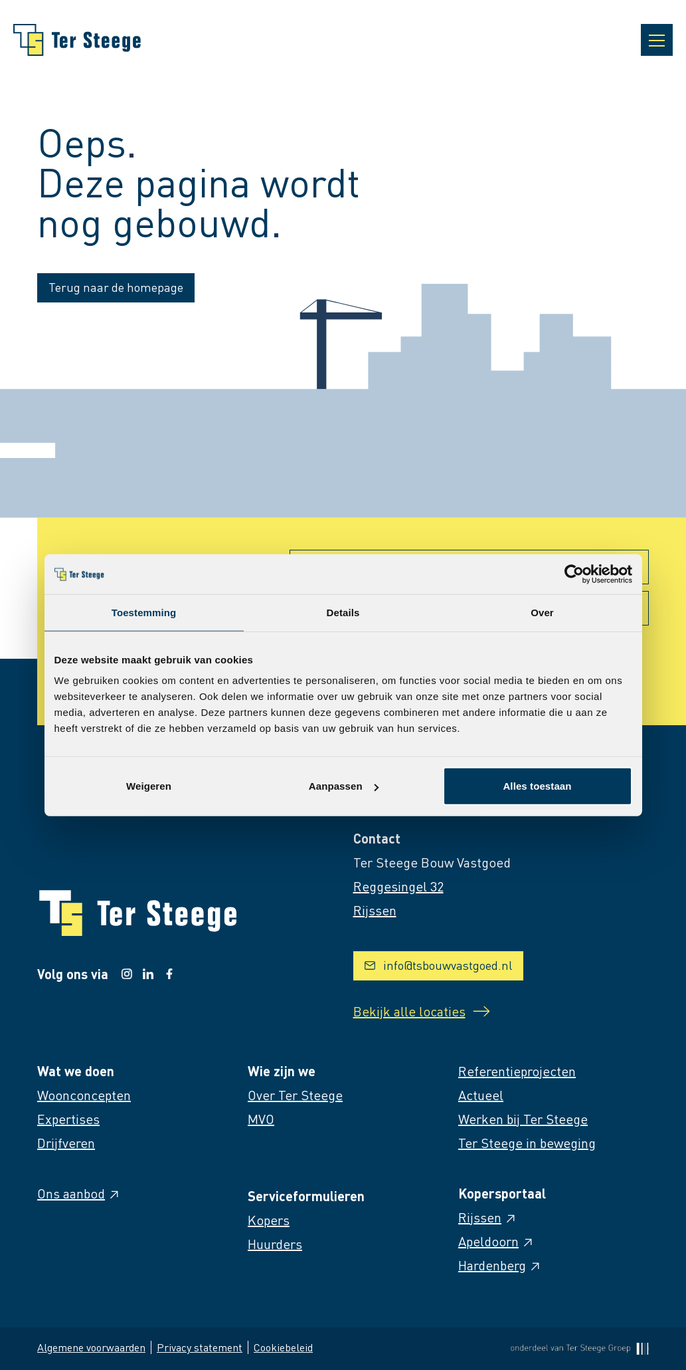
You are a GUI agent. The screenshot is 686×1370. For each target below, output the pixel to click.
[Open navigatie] (657, 40)
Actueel (480, 1094)
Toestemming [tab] (144, 612)
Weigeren (148, 786)
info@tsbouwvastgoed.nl (438, 964)
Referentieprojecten (517, 1071)
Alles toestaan (537, 786)
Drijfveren (66, 1142)
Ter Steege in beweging (527, 1142)
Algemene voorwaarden (91, 1347)
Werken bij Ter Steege (523, 1118)
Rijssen (487, 1217)
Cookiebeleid (283, 1347)
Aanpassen (344, 786)
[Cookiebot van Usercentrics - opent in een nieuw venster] (574, 574)
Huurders (275, 1243)
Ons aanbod (79, 1193)
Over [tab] (542, 612)
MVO (261, 1118)
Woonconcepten (84, 1094)
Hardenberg (500, 1265)
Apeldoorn (496, 1241)
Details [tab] (343, 612)
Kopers (269, 1219)
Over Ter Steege (295, 1094)
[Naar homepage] (77, 40)
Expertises (68, 1118)
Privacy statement (199, 1347)
